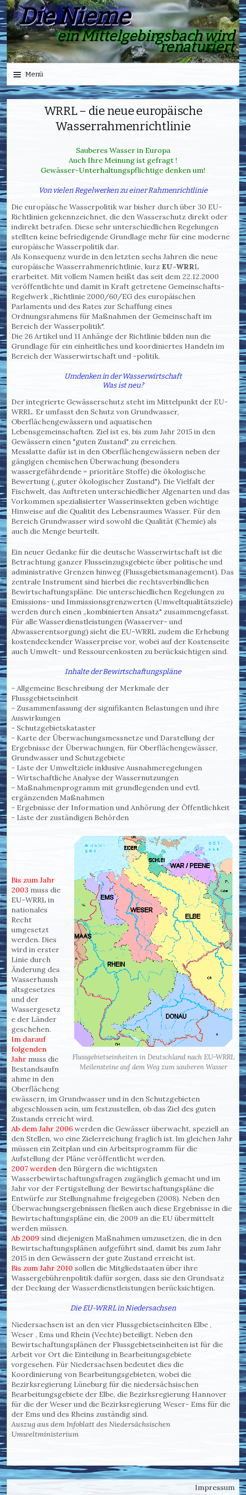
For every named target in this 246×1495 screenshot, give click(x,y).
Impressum (215, 1487)
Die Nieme (74, 17)
